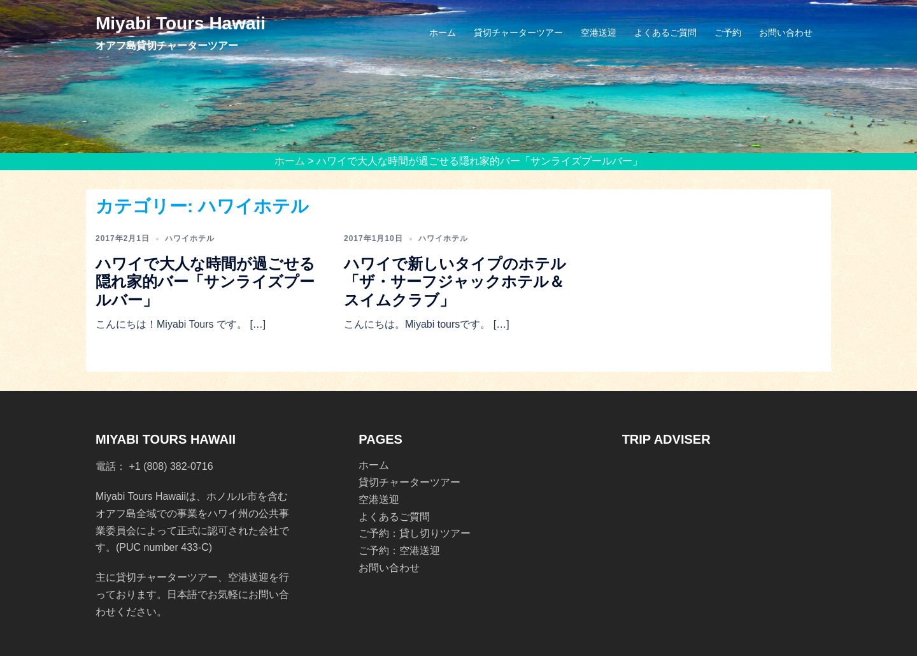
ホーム (442, 32)
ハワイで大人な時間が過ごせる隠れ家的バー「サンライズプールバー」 (205, 282)
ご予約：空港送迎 (399, 550)
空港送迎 (598, 32)
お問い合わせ (786, 32)
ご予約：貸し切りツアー (415, 533)
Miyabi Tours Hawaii (181, 23)
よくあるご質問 (665, 32)
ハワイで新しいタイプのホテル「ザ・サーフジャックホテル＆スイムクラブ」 (455, 282)
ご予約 (727, 32)
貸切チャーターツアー (518, 32)
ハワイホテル (190, 238)
